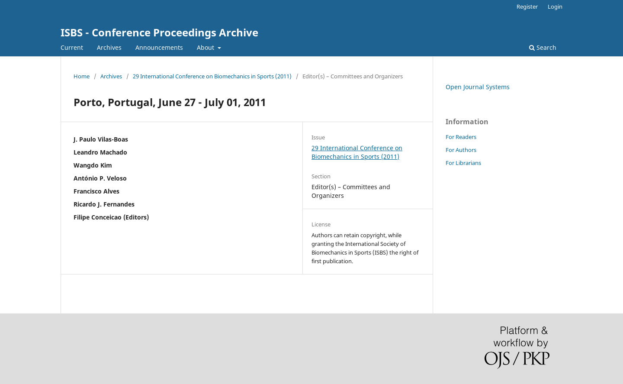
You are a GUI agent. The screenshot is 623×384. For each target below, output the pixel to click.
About (206, 47)
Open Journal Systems (478, 87)
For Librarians (463, 163)
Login (555, 6)
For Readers (461, 137)
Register (527, 6)
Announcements (159, 47)
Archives (109, 47)
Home (82, 76)
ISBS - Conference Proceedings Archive (159, 32)
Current (72, 47)
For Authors (461, 150)
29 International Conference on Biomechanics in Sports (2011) (212, 76)
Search (542, 47)
